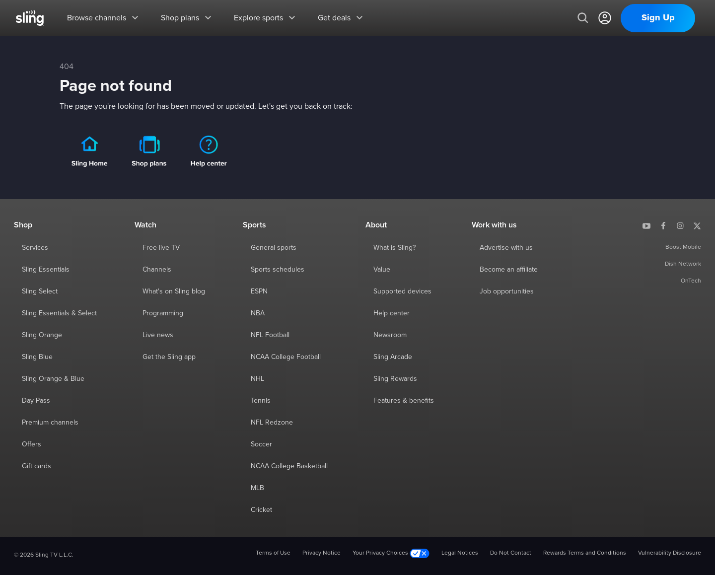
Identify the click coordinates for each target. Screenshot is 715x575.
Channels (157, 269)
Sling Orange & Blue (53, 378)
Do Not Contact (510, 553)
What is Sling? (394, 247)
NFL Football (270, 335)
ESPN (259, 291)
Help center (391, 313)
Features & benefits (403, 400)
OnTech (691, 281)
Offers (31, 444)
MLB (257, 488)
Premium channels (50, 422)
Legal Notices (459, 553)
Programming (163, 313)
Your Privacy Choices (391, 553)
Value (381, 269)
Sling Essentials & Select (59, 313)
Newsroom (390, 335)
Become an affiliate (509, 269)
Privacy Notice (321, 553)
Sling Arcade (392, 357)
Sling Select (40, 291)
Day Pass (36, 400)
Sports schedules (277, 269)
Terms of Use (273, 553)
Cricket (261, 509)
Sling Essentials (46, 269)
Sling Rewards (395, 378)
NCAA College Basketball (289, 466)
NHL (257, 378)
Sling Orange (42, 335)
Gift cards (36, 466)
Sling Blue (37, 357)
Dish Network (683, 264)
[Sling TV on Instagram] (680, 225)
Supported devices (402, 291)
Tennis (261, 400)
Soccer (261, 444)
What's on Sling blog (174, 291)
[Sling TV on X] (697, 225)
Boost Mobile (683, 247)
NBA (258, 313)
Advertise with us (506, 247)
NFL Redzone (272, 422)
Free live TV (161, 247)
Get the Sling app (169, 357)
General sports (273, 247)
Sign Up (658, 17)
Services (35, 247)
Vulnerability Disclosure (669, 553)
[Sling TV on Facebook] (663, 225)
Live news (158, 335)
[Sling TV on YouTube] (646, 225)
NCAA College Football (286, 357)
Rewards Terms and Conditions (584, 553)
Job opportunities (507, 291)
